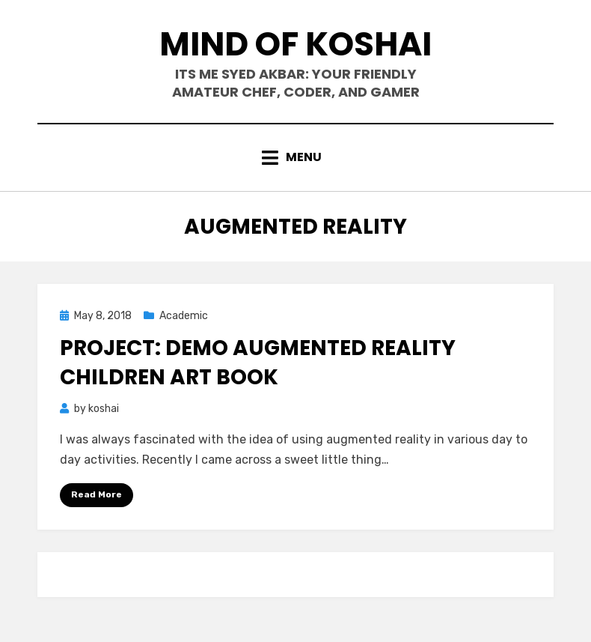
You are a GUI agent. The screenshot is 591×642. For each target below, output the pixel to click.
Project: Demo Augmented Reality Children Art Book (258, 362)
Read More (96, 494)
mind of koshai (295, 44)
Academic (183, 315)
